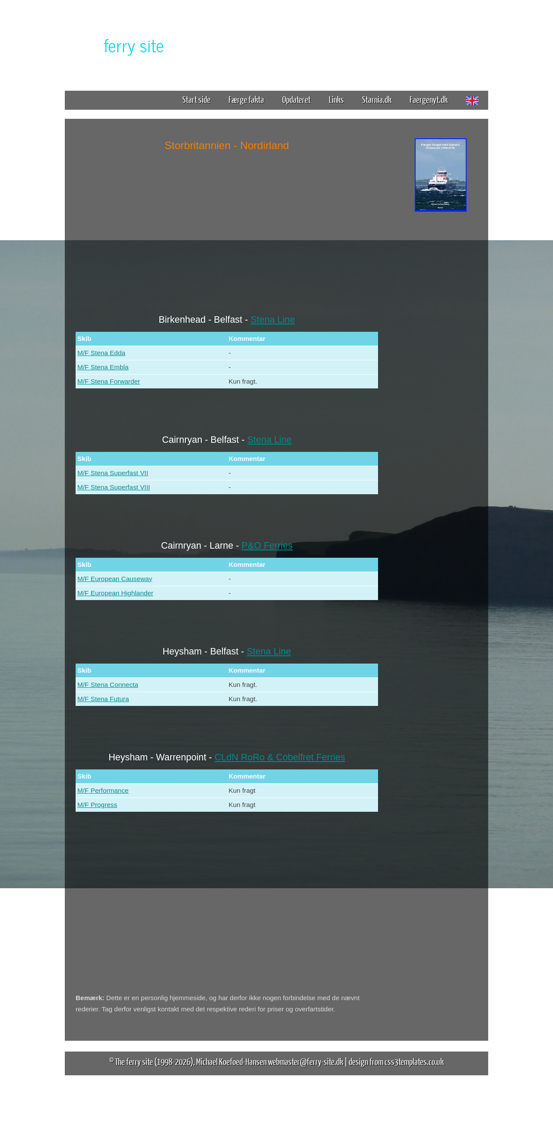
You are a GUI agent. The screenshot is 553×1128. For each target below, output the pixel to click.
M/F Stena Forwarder (108, 381)
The (118, 44)
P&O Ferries (267, 545)
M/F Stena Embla (103, 367)
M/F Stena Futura (103, 698)
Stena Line (273, 320)
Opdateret (296, 99)
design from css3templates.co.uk (396, 1061)
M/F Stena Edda (101, 352)
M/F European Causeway (114, 578)
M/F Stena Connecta (107, 684)
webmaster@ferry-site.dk (305, 1061)
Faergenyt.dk (429, 99)
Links (336, 99)
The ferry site (134, 1061)
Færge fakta (249, 99)
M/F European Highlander (115, 593)
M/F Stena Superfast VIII (113, 487)
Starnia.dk (376, 99)
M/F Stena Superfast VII (112, 473)
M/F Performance (103, 790)
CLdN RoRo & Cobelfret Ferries (280, 757)
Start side (196, 99)
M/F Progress (97, 804)
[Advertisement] (441, 349)
